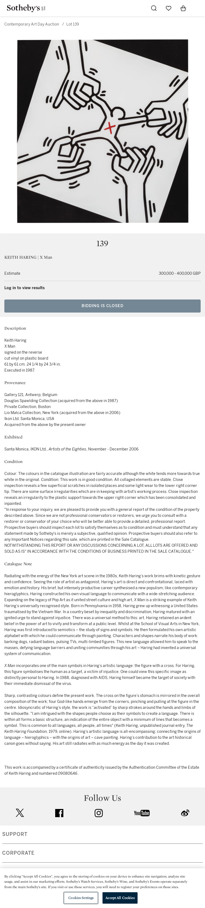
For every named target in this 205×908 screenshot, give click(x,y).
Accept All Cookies (119, 897)
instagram (99, 813)
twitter (20, 813)
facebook (59, 813)
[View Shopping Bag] (183, 8)
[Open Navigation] (198, 8)
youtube (142, 813)
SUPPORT (14, 834)
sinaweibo (185, 813)
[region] (102, 888)
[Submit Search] (154, 8)
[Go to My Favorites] (168, 8)
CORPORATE (18, 853)
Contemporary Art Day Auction (31, 24)
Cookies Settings (81, 897)
